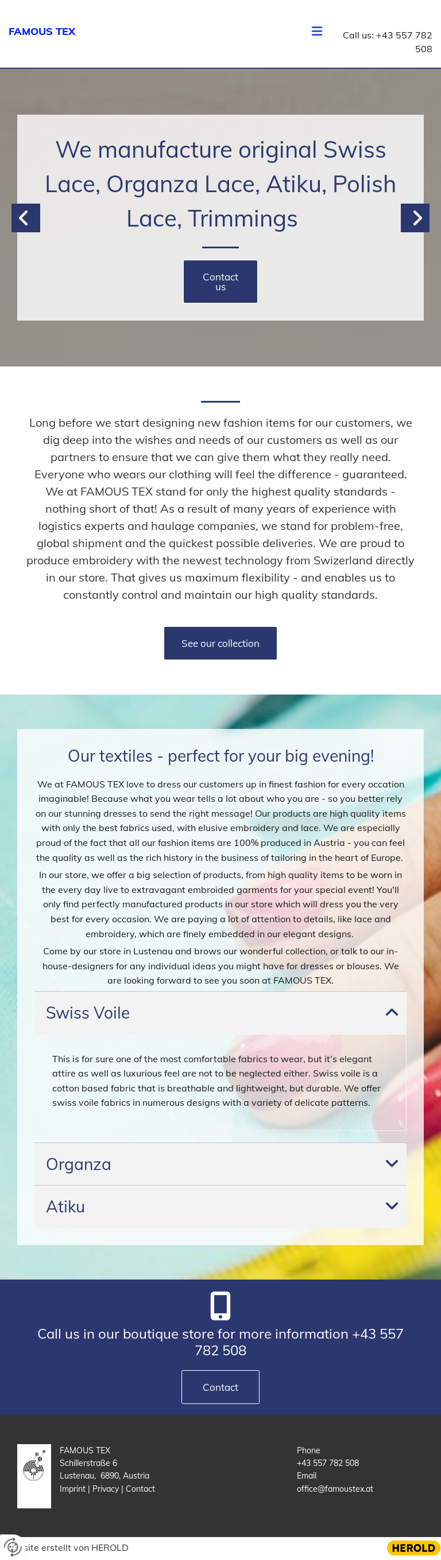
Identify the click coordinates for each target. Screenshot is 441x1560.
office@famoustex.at (335, 1489)
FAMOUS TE (38, 31)
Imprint (74, 1489)
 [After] (415, 218)
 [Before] (25, 218)
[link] (392, 1013)
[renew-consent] (13, 1547)
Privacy (106, 1489)
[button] (220, 281)
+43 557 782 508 (328, 1463)
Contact (140, 1489)
